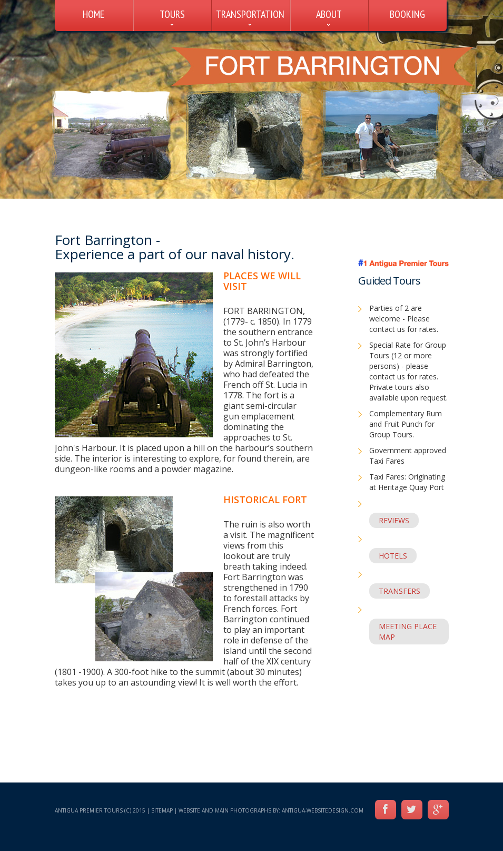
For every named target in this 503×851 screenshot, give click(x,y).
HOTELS (393, 556)
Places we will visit (262, 280)
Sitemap (162, 810)
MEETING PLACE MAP (408, 631)
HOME (93, 14)
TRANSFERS (399, 591)
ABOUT (329, 14)
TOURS (172, 14)
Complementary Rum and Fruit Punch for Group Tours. (405, 423)
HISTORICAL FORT (265, 499)
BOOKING (407, 14)
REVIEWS (394, 520)
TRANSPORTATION (250, 14)
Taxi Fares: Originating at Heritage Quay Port (407, 482)
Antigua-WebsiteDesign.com (322, 810)
